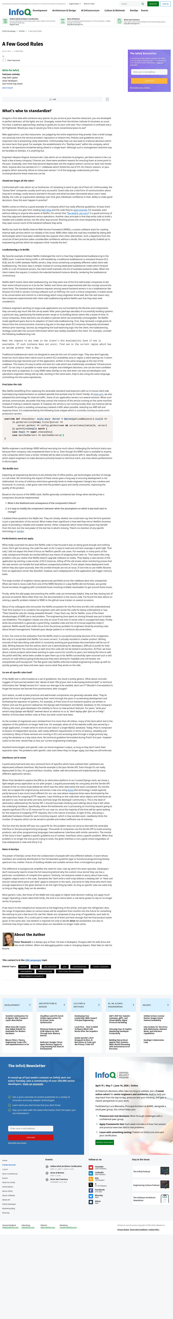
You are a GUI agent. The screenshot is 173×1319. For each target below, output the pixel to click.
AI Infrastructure (92, 11)
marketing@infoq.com (70, 1309)
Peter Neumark (19, 64)
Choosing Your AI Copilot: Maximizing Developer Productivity (118, 1096)
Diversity (11, 1288)
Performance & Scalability (67, 1032)
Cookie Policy (152, 1311)
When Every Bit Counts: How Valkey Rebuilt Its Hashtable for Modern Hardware (21, 1097)
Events (146, 11)
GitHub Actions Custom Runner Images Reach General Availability (150, 1083)
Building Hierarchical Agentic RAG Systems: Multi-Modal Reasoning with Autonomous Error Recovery (118, 1109)
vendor (50, 552)
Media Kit (12, 1275)
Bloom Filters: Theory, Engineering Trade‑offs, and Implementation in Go (21, 1110)
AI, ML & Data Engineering (114, 1070)
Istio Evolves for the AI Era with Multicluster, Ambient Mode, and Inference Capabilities (150, 1095)
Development (41, 11)
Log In (11, 1245)
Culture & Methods (116, 11)
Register (147, 3)
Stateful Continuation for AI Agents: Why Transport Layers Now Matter (21, 1084)
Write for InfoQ (14, 1258)
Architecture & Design (65, 11)
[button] (143, 84)
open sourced (92, 217)
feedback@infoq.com (16, 1311)
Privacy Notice (121, 1311)
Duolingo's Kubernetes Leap (150, 1106)
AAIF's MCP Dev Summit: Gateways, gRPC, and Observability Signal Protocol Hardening (118, 1084)
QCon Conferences (16, 1249)
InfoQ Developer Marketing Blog (15, 1282)
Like (15, 103)
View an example (33, 1156)
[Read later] (24, 103)
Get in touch (13, 91)
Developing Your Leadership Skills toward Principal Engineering (83, 1084)
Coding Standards (34, 1027)
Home (10, 1236)
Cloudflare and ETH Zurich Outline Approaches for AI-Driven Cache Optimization (52, 1085)
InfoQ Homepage (14, 35)
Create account (14, 1240)
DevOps (135, 11)
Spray (100, 835)
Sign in (160, 3)
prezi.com (13, 418)
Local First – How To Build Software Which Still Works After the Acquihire (85, 1097)
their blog (58, 217)
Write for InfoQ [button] (95, 3)
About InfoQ (13, 1267)
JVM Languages (39, 1016)
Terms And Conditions (137, 1311)
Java (70, 1023)
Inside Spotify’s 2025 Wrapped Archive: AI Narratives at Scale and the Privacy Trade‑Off (86, 1110)
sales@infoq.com (32, 1309)
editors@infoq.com (51, 1309)
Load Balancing (85, 1023)
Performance (54, 1027)
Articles (27, 35)
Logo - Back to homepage (19, 9)
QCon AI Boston (60, 1251)
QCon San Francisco (62, 1257)
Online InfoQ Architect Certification (63, 1243)
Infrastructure (73, 1027)
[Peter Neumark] (10, 64)
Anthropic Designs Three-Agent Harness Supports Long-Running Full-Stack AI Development (54, 1114)
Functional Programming (37, 1032)
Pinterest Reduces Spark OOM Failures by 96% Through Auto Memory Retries (54, 1099)
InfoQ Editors (13, 1262)
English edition (80, 3)
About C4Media (14, 1271)
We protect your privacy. (134, 91)
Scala (41, 1023)
